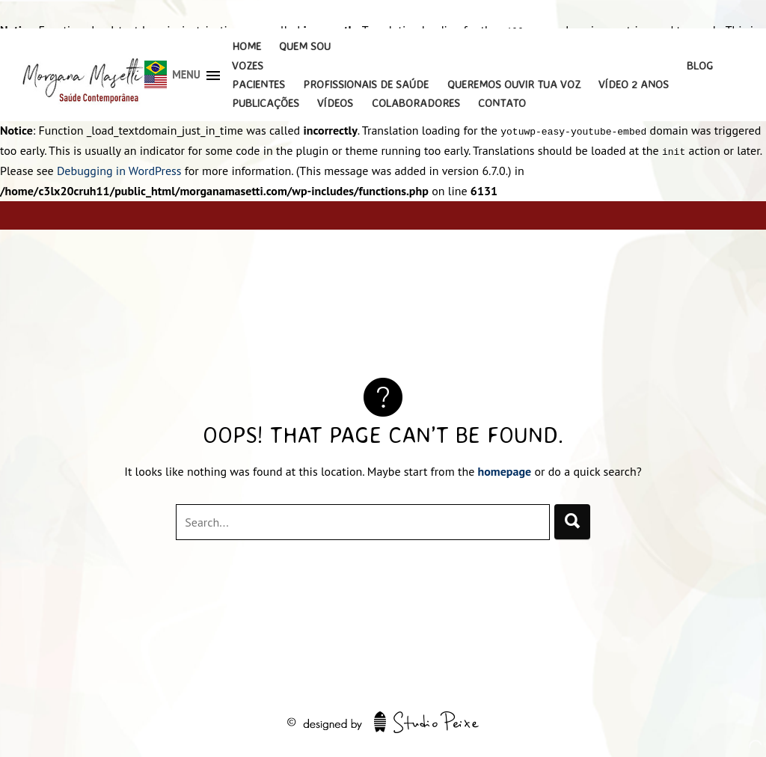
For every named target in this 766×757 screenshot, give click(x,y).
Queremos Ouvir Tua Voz (513, 84)
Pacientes (258, 84)
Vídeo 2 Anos (633, 84)
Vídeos (335, 103)
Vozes (247, 65)
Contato (502, 103)
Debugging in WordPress (119, 170)
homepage (505, 471)
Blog (700, 65)
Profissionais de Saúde (366, 84)
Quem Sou (305, 46)
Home (246, 46)
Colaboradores (416, 103)
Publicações (265, 103)
